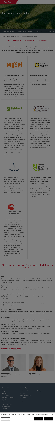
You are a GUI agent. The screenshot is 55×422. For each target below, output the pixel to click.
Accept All (38, 419)
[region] (27, 417)
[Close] (52, 414)
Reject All (48, 419)
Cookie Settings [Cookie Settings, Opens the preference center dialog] (5, 419)
